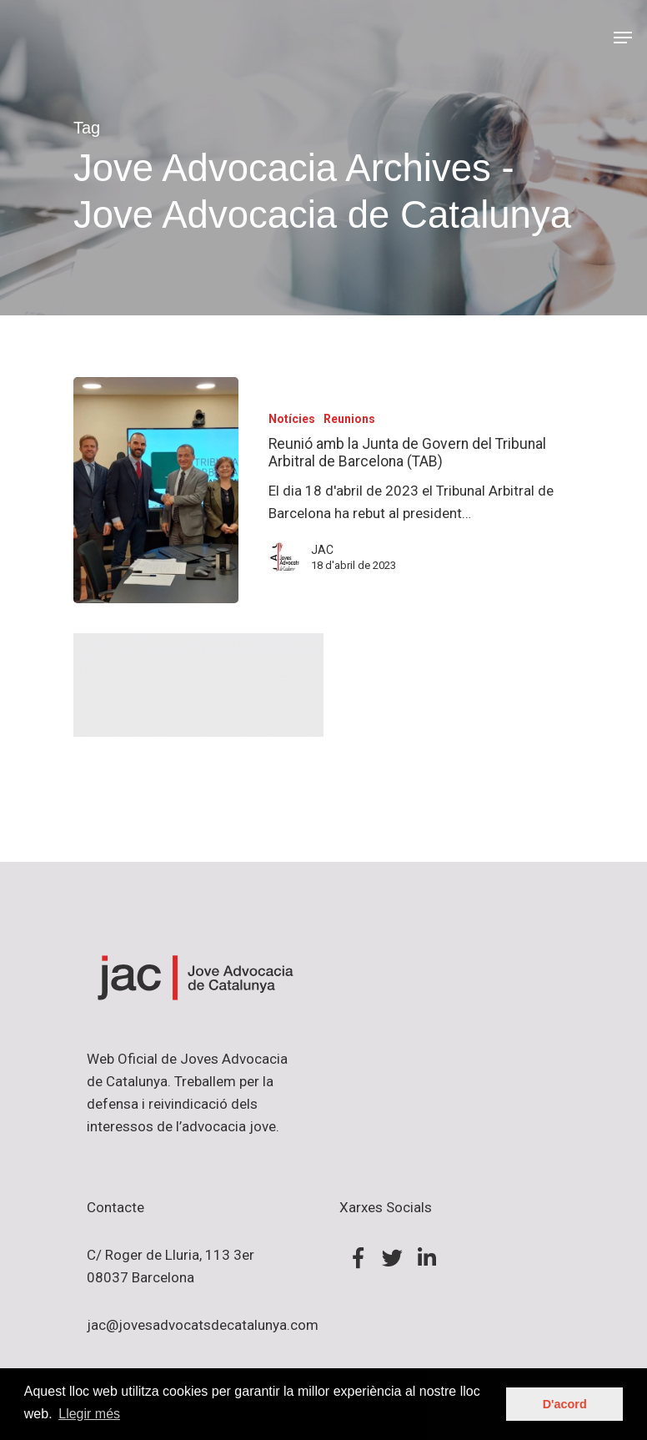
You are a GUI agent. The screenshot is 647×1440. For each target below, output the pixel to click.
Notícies (291, 418)
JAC (322, 549)
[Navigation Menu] (623, 37)
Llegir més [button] (89, 1414)
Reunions (349, 418)
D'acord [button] (565, 1404)
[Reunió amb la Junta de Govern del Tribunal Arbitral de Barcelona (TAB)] (155, 490)
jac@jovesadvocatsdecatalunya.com (202, 1325)
